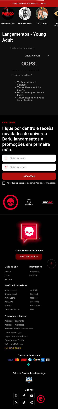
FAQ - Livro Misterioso (13, 344)
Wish (32, 309)
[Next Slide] (47, 3)
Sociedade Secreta (12, 309)
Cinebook (34, 294)
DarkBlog (8, 279)
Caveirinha (34, 302)
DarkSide (34, 290)
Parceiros (33, 275)
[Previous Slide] (10, 3)
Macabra (8, 305)
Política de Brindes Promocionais (18, 329)
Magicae (34, 298)
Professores (34, 271)
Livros (7, 275)
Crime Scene (9, 298)
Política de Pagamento (14, 321)
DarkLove (8, 302)
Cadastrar (29, 176)
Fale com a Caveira (12, 348)
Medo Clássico (10, 290)
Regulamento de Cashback (16, 336)
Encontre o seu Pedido (14, 340)
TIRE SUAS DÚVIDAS (29, 256)
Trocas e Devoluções (13, 332)
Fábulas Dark (36, 305)
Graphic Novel (10, 294)
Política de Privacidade (45, 183)
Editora (7, 271)
